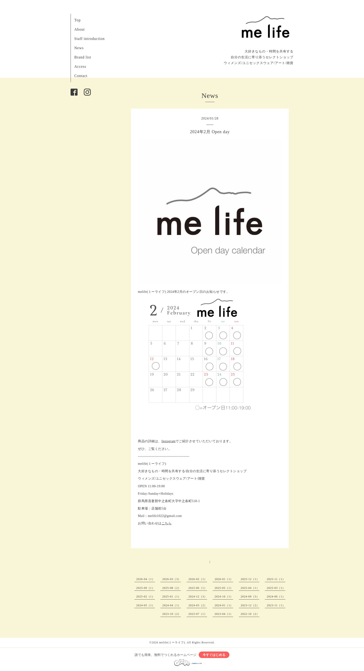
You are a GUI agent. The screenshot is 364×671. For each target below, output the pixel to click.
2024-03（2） (197, 605)
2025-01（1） (171, 596)
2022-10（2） (250, 614)
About (79, 29)
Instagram (169, 441)
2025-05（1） (223, 588)
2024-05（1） (145, 605)
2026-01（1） (223, 579)
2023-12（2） (250, 605)
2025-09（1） (145, 588)
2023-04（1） (223, 614)
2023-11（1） (276, 605)
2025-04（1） (250, 588)
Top (77, 20)
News (79, 48)
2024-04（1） (171, 605)
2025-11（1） (276, 579)
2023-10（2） (171, 614)
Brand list (82, 57)
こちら (167, 523)
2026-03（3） (171, 579)
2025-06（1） (197, 588)
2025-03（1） (276, 588)
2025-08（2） (171, 588)
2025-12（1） (250, 579)
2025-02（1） (145, 596)
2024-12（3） (197, 596)
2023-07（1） (197, 614)
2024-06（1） (276, 596)
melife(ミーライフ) (172, 642)
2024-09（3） (250, 596)
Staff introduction (89, 39)
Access (80, 66)
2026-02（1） (197, 579)
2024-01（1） (223, 605)
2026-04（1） (145, 579)
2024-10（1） (223, 596)
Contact (81, 76)
